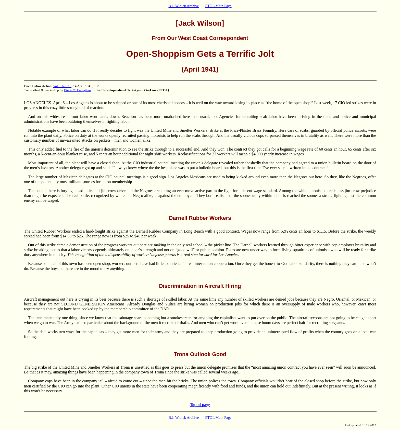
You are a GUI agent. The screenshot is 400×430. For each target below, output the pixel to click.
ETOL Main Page (218, 6)
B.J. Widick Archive (183, 6)
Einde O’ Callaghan (77, 90)
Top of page (200, 404)
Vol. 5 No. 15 (62, 86)
